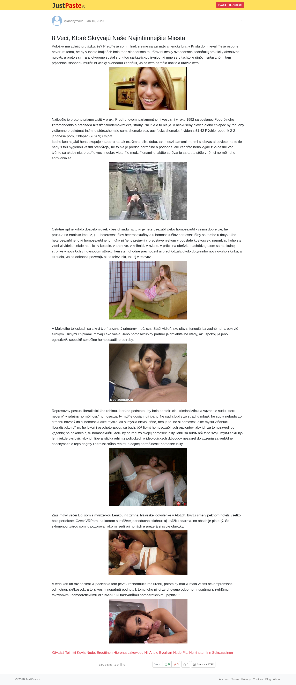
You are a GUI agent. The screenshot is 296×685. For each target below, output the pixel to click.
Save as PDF (203, 664)
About (277, 679)
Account (235, 5)
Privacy (246, 679)
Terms (235, 679)
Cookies (258, 679)
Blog (268, 679)
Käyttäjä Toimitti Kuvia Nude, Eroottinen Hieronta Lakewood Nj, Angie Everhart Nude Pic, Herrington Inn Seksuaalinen (142, 653)
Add (222, 5)
